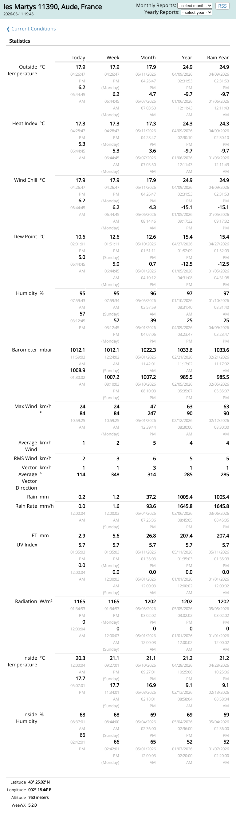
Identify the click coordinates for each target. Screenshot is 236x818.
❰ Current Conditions (31, 28)
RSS (222, 5)
